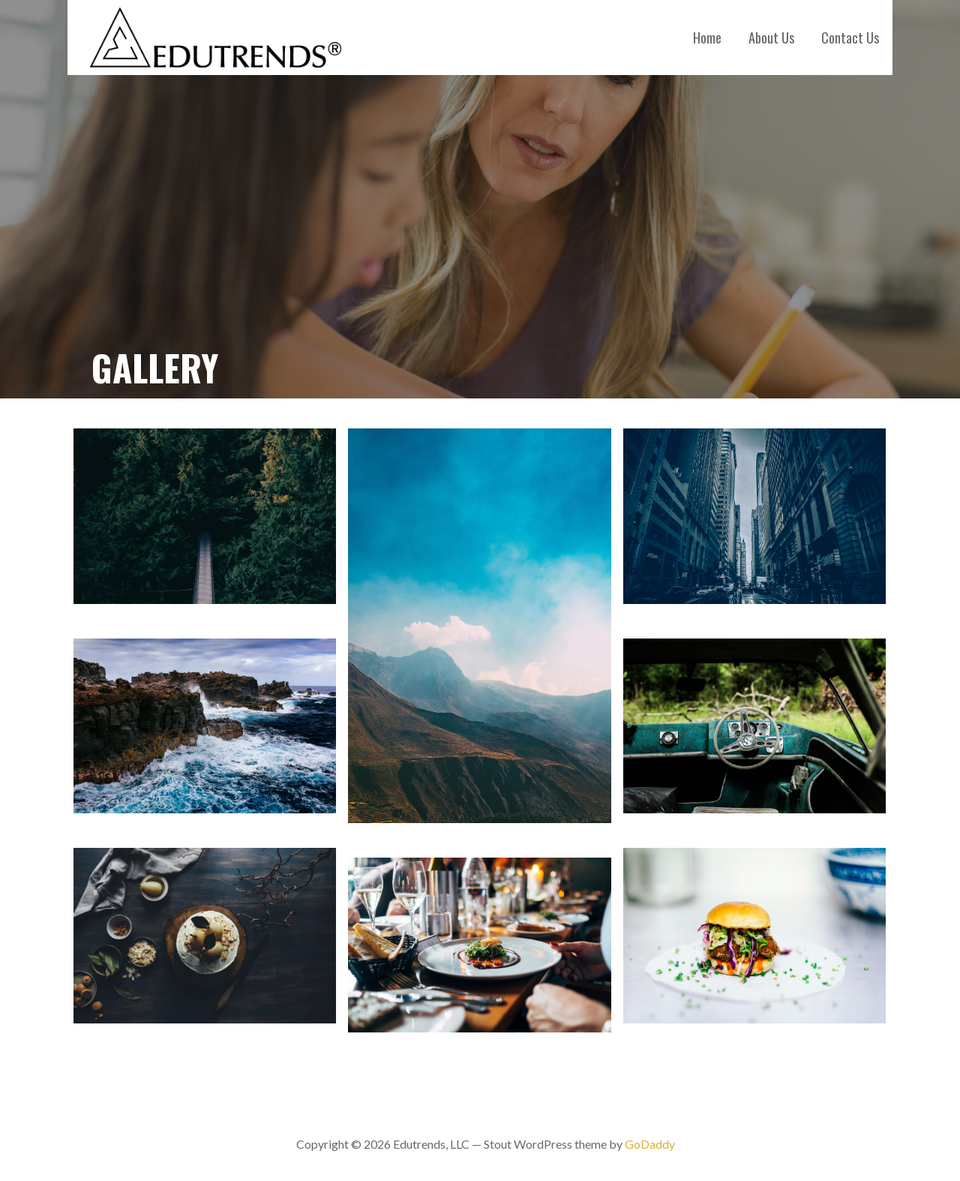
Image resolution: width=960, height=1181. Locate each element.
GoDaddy (650, 1144)
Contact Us (850, 37)
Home (707, 37)
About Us (771, 37)
